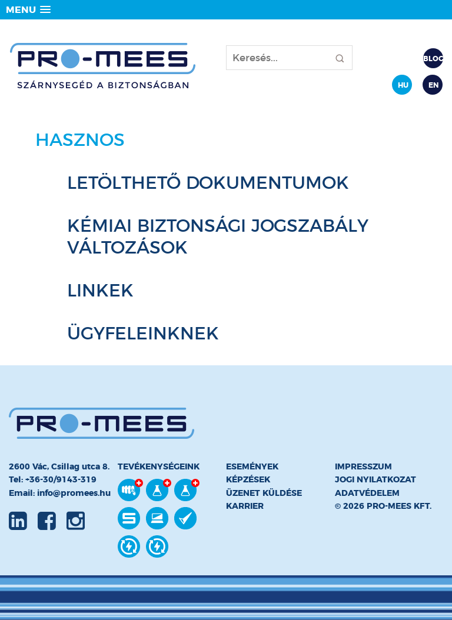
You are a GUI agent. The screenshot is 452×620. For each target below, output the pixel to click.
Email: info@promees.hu (60, 493)
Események (252, 466)
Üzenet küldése (264, 493)
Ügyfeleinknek (143, 333)
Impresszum (363, 466)
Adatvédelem (367, 493)
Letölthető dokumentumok (208, 183)
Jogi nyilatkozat (375, 479)
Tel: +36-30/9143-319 (53, 479)
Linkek (100, 290)
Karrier (245, 506)
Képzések (248, 479)
